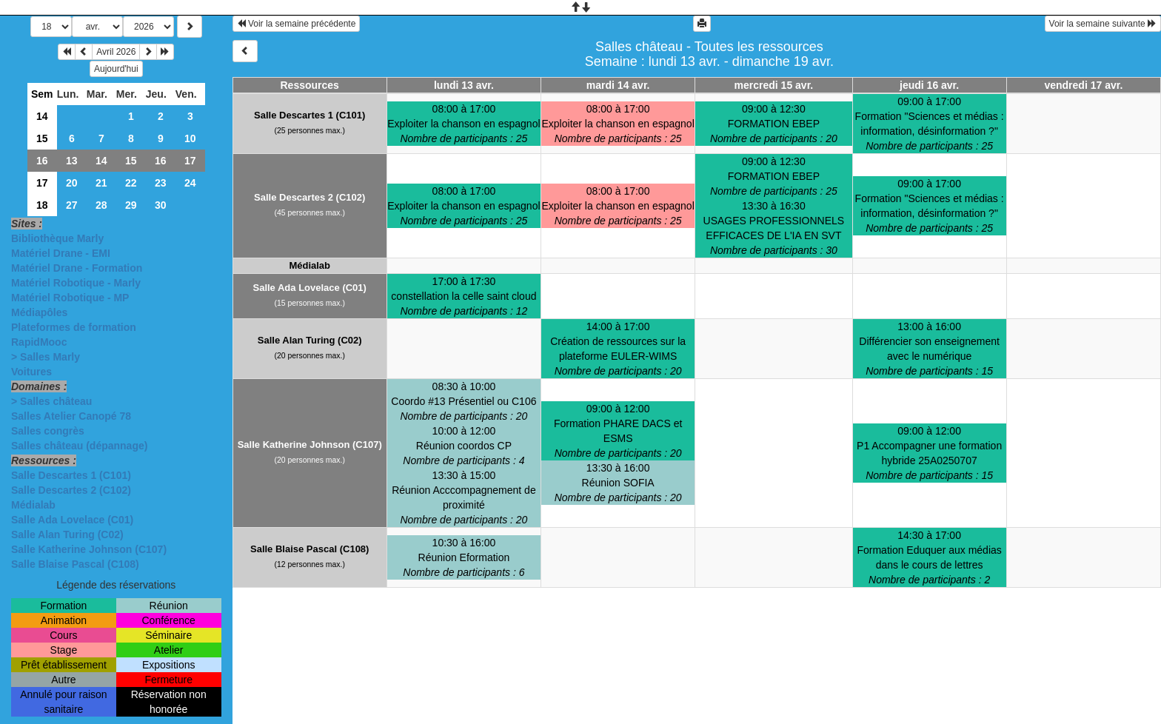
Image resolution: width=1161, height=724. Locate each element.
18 (42, 205)
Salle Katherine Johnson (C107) (89, 549)
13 (72, 161)
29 (131, 205)
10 (190, 138)
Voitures (31, 372)
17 (190, 161)
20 (72, 183)
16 (42, 161)
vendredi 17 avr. (1083, 85)
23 (161, 183)
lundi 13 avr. (464, 85)
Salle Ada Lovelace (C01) (72, 520)
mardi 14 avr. (618, 85)
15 (42, 138)
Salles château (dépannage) (79, 446)
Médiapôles (39, 312)
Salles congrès (47, 431)
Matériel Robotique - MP (70, 298)
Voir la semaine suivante (1103, 24)
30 (161, 205)
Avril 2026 (115, 52)
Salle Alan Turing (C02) (67, 534)
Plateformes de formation (73, 327)
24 (190, 183)
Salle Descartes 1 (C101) (71, 475)
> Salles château (51, 401)
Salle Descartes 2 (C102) (71, 490)
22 (131, 183)
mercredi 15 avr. (774, 85)
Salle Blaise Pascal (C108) (75, 564)
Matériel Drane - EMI (60, 253)
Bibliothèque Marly (57, 238)
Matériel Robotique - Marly (76, 283)
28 (101, 205)
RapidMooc (39, 342)
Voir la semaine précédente (296, 24)
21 (101, 183)
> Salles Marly (45, 357)
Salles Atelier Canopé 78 (71, 416)
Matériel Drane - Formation (76, 268)
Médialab (33, 505)
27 (72, 205)
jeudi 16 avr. (929, 85)
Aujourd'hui (116, 69)
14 (42, 116)
